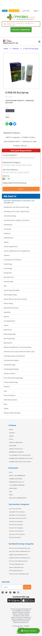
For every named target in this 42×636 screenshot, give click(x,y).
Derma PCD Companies (16, 528)
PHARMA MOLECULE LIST (16, 482)
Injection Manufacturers (16, 567)
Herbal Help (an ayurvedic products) (15, 299)
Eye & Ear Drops (9, 277)
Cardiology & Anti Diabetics (12, 260)
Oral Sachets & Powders (11, 360)
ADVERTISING (13, 488)
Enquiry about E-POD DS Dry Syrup (21, 183)
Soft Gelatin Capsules (10, 400)
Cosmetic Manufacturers (16, 564)
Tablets (6, 408)
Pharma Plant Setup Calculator (20, 461)
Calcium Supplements (10, 247)
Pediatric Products (9, 373)
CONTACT (12, 433)
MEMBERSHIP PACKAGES (16, 452)
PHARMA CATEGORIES (15, 479)
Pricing (5, 11)
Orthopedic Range (9, 365)
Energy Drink (8, 273)
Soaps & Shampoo (9, 395)
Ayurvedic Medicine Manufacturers (19, 551)
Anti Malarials (8, 225)
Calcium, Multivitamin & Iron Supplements (17, 251)
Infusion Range (8, 303)
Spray (5, 404)
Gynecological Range (10, 295)
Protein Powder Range (11, 382)
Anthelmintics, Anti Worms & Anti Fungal (16, 207)
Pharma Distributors (15, 537)
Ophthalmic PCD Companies (17, 515)
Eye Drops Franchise (15, 508)
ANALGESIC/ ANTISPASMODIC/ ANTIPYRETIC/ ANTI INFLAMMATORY (19, 202)
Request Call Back (28, 631)
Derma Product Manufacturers (18, 561)
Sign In (36, 11)
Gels (5, 286)
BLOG (11, 472)
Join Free (25, 11)
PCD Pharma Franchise (16, 524)
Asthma (6, 242)
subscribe (27, 587)
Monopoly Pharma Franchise (17, 518)
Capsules (7, 255)
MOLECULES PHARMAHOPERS (18, 498)
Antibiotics (7, 233)
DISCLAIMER (12, 445)
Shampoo (7, 387)
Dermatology (8, 268)
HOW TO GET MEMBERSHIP (17, 475)
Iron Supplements (9, 321)
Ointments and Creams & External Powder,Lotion (19, 352)
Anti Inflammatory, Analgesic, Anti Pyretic (16, 220)
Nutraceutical (8, 343)
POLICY (11, 439)
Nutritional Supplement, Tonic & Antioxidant (17, 347)
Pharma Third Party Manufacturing (19, 548)
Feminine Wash (8, 282)
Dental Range (8, 264)
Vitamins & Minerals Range (12, 413)
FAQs (10, 491)
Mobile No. (6, 176)
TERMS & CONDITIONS (15, 442)
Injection (6, 317)
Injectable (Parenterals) (11, 308)
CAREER (11, 436)
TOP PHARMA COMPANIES (17, 485)
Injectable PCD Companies (17, 512)
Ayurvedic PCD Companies (17, 534)
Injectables (7, 312)
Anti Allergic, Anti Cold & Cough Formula (16, 211)
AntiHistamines (8, 238)
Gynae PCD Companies (16, 521)
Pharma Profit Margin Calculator (20, 458)
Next (21, 189)
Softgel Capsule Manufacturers (18, 554)
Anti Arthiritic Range (10, 216)
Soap (5, 391)
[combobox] (21, 24)
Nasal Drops (8, 330)
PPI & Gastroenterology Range (13, 378)
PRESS (11, 495)
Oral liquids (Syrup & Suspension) (14, 356)
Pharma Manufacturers (16, 570)
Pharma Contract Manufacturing (18, 574)
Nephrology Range (10, 334)
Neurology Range (9, 338)
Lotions (6, 325)
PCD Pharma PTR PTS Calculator (20, 455)
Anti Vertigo (7, 229)
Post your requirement (21, 30)
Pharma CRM (14, 11)
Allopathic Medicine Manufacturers (19, 558)
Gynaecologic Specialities (12, 290)
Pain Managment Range (11, 369)
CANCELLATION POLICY (16, 449)
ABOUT (11, 429)
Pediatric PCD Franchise (16, 531)
